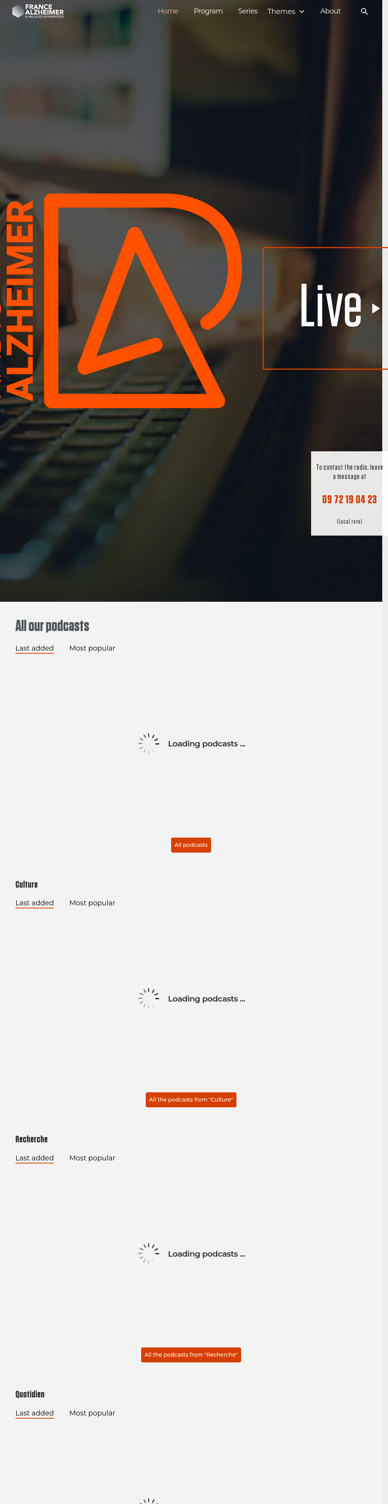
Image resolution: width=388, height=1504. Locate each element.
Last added (34, 648)
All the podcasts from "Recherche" (191, 1354)
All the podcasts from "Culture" (191, 1099)
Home (168, 11)
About (330, 11)
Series (247, 11)
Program (208, 11)
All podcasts (191, 844)
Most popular (92, 648)
